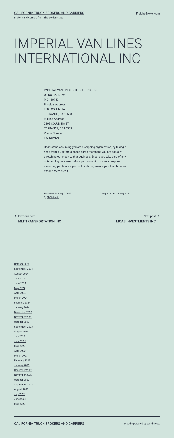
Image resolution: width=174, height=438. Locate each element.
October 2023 (21, 321)
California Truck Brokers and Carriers (49, 13)
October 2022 (21, 379)
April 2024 (20, 292)
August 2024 (21, 273)
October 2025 (21, 263)
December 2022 (23, 370)
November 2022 (23, 374)
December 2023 (23, 312)
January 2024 (21, 307)
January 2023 (21, 365)
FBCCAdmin (53, 197)
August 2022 (21, 389)
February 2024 (22, 302)
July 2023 (19, 336)
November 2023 (23, 316)
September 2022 (23, 384)
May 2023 (19, 345)
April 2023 (20, 350)
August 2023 (21, 331)
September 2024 (23, 268)
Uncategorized (123, 193)
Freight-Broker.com (148, 13)
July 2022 (19, 394)
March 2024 (21, 297)
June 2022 (20, 398)
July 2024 (19, 278)
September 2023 (23, 326)
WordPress (153, 423)
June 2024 (20, 283)
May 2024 (19, 288)
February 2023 (22, 360)
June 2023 (20, 341)
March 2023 (21, 355)
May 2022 (19, 403)
